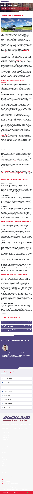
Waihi (9, 8)
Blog (3, 463)
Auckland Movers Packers (20, 60)
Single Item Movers (6, 448)
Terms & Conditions (6, 470)
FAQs (3, 461)
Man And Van (4, 443)
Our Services (4, 459)
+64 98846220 (7, 481)
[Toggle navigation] (30, 1)
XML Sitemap (27, 489)
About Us (4, 457)
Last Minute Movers (6, 446)
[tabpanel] (16, 353)
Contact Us (4, 465)
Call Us (16, 492)
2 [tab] (5, 363)
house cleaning (14, 160)
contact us (7, 171)
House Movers (5, 439)
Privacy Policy (5, 472)
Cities (6, 8)
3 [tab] (7, 363)
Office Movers (5, 444)
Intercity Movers (5, 441)
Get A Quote (4, 467)
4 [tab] (9, 363)
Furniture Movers (5, 437)
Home (3, 8)
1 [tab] (3, 363)
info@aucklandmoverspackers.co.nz (17, 172)
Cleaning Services (5, 435)
